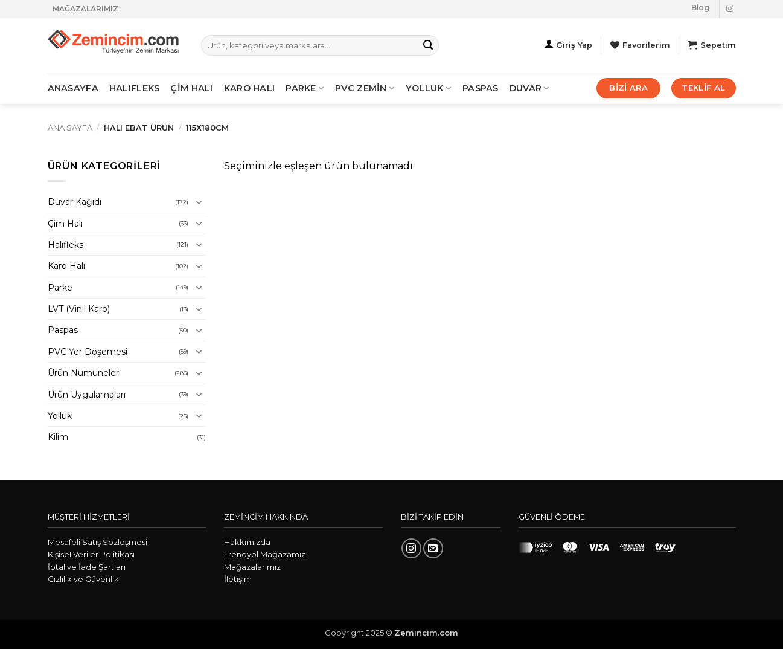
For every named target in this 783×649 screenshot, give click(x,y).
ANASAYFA (73, 88)
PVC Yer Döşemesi (87, 351)
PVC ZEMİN (365, 88)
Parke (60, 287)
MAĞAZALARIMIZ (85, 8)
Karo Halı (66, 265)
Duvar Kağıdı (74, 201)
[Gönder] (428, 45)
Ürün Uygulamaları (87, 394)
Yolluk (429, 88)
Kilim (58, 436)
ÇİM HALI (191, 88)
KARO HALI (249, 88)
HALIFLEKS (134, 88)
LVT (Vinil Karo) (79, 308)
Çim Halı (65, 223)
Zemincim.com (426, 633)
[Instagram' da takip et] (729, 9)
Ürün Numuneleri (84, 372)
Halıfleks (65, 244)
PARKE (305, 88)
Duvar (530, 88)
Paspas (480, 88)
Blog (700, 7)
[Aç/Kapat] (198, 202)
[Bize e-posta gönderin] (433, 548)
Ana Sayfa (70, 127)
